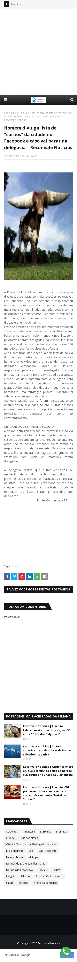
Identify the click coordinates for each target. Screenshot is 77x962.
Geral (24, 113)
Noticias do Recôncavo (19, 870)
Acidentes (12, 831)
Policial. (42, 870)
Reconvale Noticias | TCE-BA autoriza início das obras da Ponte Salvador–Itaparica (47, 750)
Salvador (26, 876)
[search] (29, 955)
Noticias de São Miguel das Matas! (26, 863)
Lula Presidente (47, 851)
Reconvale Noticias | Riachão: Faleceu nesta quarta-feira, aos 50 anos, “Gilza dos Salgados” (46, 730)
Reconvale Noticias (18, 155)
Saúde (9, 883)
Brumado (61, 831)
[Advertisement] (38, 51)
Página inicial (11, 113)
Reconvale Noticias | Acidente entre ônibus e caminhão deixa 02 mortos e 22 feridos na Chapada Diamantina (48, 771)
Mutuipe (33, 857)
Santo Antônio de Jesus (49, 876)
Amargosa (29, 831)
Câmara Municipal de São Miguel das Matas (31, 844)
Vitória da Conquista (45, 883)
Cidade (10, 838)
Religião (10, 876)
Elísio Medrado (15, 851)
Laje (31, 851)
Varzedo (23, 883)
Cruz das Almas (29, 838)
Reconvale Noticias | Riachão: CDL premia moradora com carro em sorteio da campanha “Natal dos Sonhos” (46, 793)
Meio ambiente (15, 857)
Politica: (56, 870)
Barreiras (45, 831)
